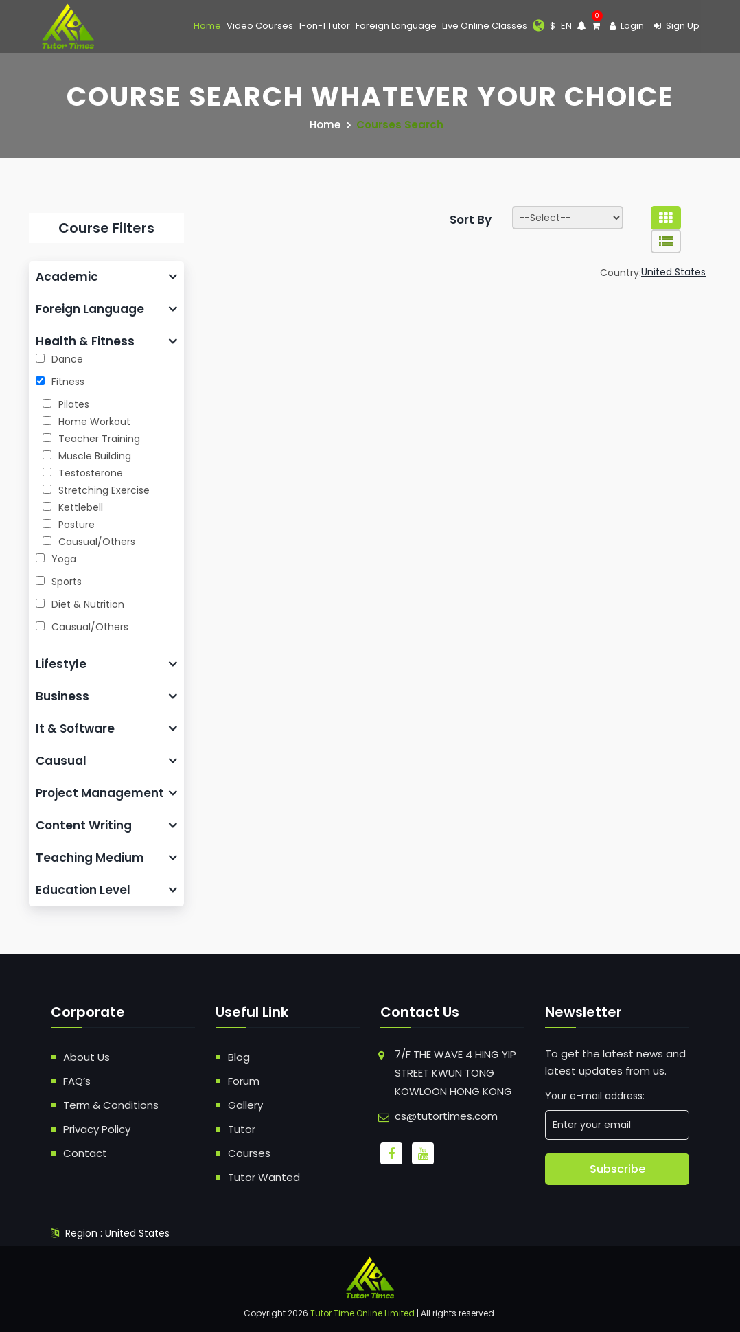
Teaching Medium (90, 857)
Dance (59, 359)
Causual (61, 761)
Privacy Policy (96, 1129)
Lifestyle (61, 664)
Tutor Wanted (264, 1177)
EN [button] (566, 25)
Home (207, 25)
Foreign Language (90, 309)
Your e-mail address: (595, 1096)
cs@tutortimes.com (446, 1116)
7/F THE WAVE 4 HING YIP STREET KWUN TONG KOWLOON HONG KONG (455, 1073)
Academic (67, 276)
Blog (239, 1057)
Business (62, 696)
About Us (86, 1057)
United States (673, 272)
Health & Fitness (85, 341)
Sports (59, 581)
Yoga (56, 559)
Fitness (60, 382)
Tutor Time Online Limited (362, 1313)
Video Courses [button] (260, 25)
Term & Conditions (111, 1105)
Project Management (100, 793)
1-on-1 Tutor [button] (324, 25)
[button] (538, 26)
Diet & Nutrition (80, 604)
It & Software (75, 728)
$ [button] (552, 25)
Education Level (83, 890)
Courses (249, 1153)
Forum (243, 1081)
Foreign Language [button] (396, 25)
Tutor (241, 1129)
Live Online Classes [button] (484, 25)
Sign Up (676, 25)
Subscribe (617, 1169)
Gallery (245, 1105)
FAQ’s (77, 1081)
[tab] (106, 277)
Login (627, 25)
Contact (85, 1153)
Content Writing (84, 825)
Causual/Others (82, 627)
